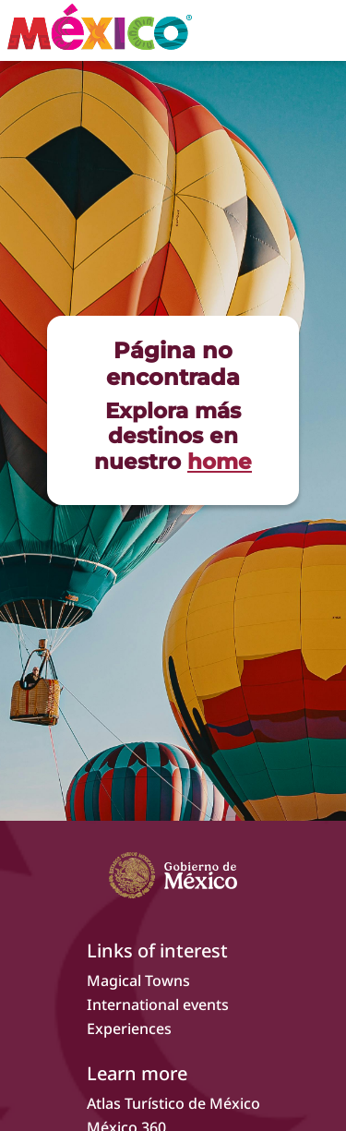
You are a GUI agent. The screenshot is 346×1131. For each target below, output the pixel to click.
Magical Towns (138, 980)
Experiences (129, 1028)
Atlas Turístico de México (173, 1103)
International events (158, 1004)
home (219, 462)
